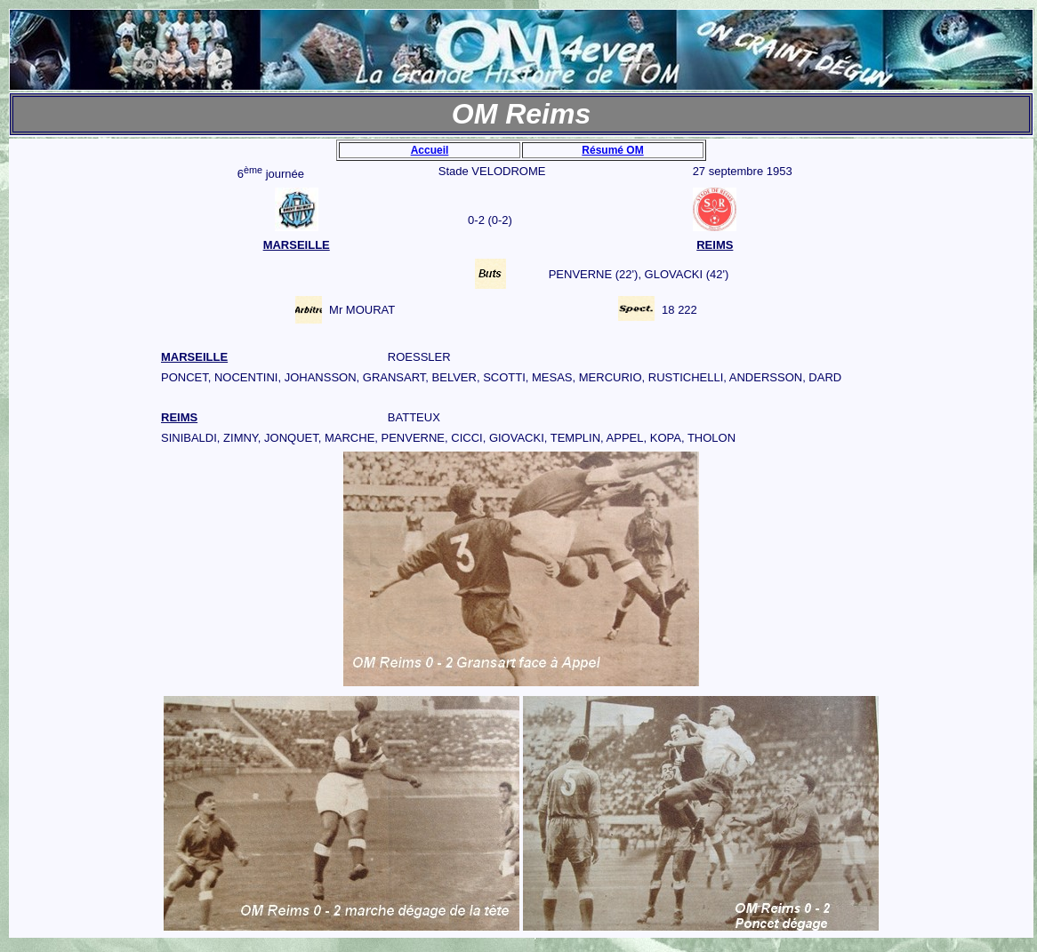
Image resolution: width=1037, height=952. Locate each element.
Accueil (430, 150)
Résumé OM (612, 150)
